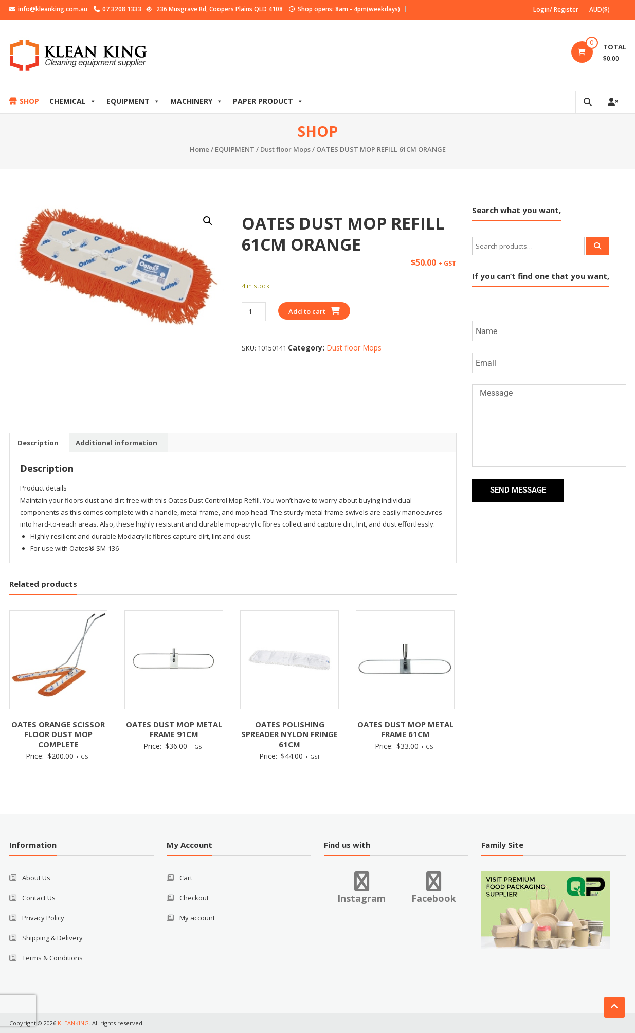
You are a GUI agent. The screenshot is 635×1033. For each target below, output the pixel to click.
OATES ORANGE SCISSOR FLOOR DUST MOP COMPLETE (58, 734)
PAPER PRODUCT (268, 101)
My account (197, 917)
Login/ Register (555, 9)
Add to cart (306, 311)
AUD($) (599, 9)
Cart (185, 877)
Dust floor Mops (285, 149)
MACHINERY (196, 101)
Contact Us (39, 897)
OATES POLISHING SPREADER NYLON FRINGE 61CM (289, 734)
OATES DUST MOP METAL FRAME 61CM (405, 729)
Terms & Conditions (52, 957)
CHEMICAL (72, 101)
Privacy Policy (43, 917)
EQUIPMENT (133, 101)
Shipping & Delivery (52, 937)
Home (199, 149)
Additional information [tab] (116, 442)
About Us (36, 877)
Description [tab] (38, 442)
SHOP (29, 101)
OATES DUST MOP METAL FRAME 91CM (174, 729)
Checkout (194, 897)
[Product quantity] (254, 311)
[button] (207, 221)
